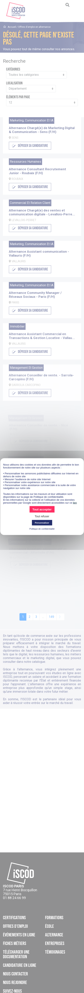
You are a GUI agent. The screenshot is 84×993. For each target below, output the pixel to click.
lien (75, 502)
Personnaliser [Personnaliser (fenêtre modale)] (42, 522)
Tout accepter (42, 509)
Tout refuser (42, 516)
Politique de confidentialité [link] (42, 528)
